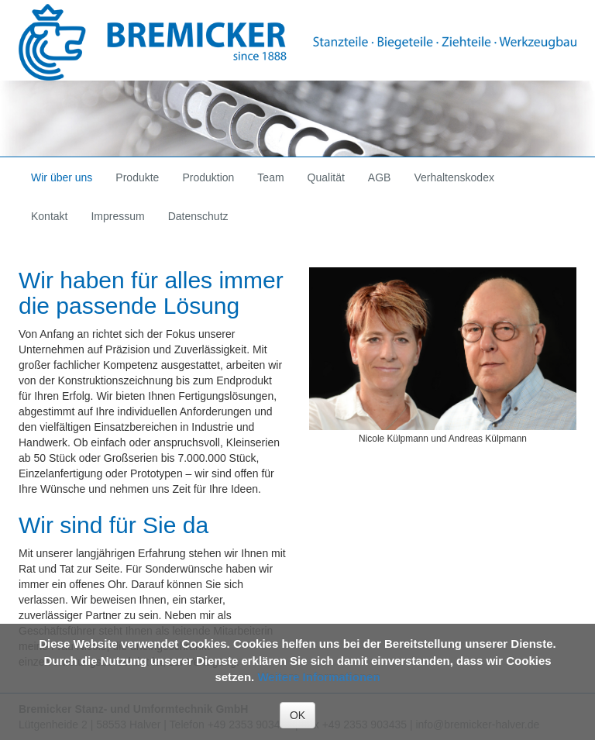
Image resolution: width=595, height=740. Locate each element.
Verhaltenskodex (454, 177)
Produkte (137, 177)
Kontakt (49, 216)
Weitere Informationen (318, 676)
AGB (379, 177)
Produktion (208, 177)
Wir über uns (61, 177)
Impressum (117, 216)
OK (297, 715)
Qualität (326, 177)
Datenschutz (198, 216)
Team (270, 177)
